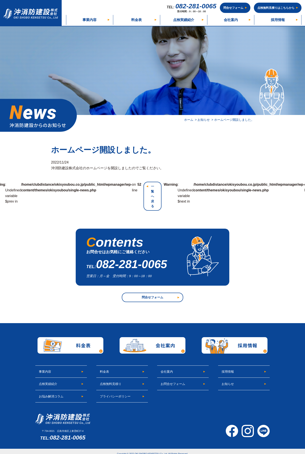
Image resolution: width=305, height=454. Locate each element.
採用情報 (278, 20)
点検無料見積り (110, 384)
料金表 (136, 20)
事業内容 (90, 20)
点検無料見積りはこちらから (275, 7)
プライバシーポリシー (115, 396)
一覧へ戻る (152, 196)
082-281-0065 (191, 7)
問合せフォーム (233, 7)
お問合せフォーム (173, 384)
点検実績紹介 (183, 20)
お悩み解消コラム (51, 396)
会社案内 (231, 20)
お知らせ (228, 384)
